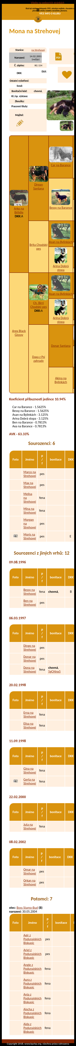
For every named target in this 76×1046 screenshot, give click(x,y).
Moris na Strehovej (30, 536)
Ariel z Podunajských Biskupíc (33, 954)
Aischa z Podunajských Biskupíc (33, 1013)
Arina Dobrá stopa (61, 268)
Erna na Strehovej (30, 714)
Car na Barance (61, 165)
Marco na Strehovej (30, 474)
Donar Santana (61, 346)
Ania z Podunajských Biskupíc (33, 998)
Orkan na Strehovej (30, 882)
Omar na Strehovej (30, 871)
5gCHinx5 (54, 671)
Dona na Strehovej (30, 669)
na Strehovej (38, 49)
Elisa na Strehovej (30, 725)
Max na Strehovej (30, 485)
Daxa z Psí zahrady (38, 359)
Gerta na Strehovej (30, 781)
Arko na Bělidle (19, 210)
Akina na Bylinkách (61, 380)
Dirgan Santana (38, 186)
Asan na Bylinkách (61, 242)
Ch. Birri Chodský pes (38, 305)
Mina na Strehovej (30, 510)
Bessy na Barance (60, 208)
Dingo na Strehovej (30, 648)
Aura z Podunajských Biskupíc (33, 983)
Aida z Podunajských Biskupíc (33, 1028)
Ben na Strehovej (30, 603)
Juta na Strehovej (30, 826)
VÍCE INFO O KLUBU (50, 13)
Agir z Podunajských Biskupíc (33, 939)
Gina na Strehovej (30, 770)
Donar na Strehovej (30, 658)
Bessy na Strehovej (30, 592)
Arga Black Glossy (19, 333)
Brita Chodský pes (39, 247)
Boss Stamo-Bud (27, 908)
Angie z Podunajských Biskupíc (33, 968)
